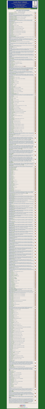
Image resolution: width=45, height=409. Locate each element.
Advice (20, 8)
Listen (22, 8)
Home (14, 8)
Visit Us (27, 8)
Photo (30, 139)
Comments (25, 8)
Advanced (27, 11)
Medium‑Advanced (25, 11)
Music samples (30, 11)
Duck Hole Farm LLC (26, 407)
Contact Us (29, 8)
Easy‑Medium (20, 11)
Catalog (19, 8)
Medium (22, 11)
